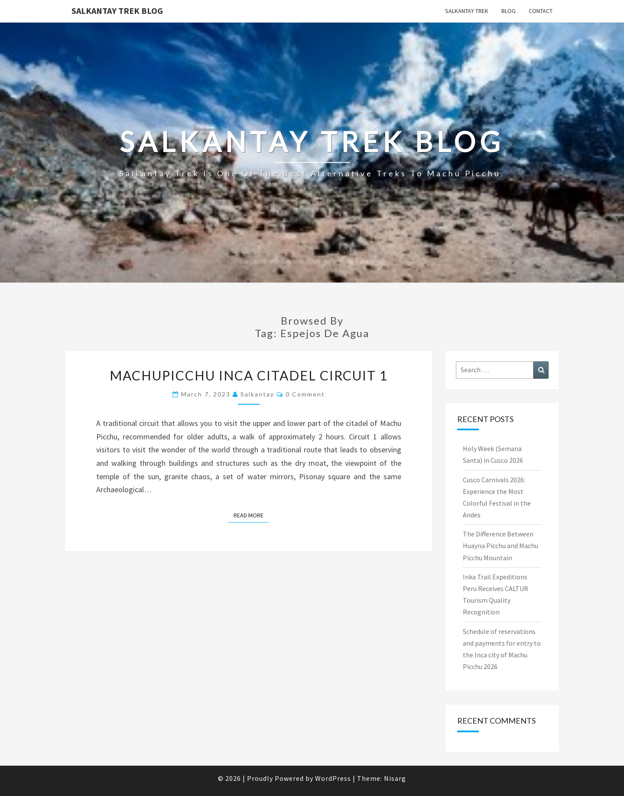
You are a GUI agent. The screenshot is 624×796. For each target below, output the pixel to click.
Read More (251, 514)
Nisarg (395, 778)
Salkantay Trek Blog (117, 10)
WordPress (333, 778)
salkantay (257, 394)
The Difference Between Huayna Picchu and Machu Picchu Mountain (500, 546)
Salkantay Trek (466, 11)
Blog (508, 11)
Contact (540, 11)
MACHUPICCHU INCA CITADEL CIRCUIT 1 (249, 375)
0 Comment (305, 394)
